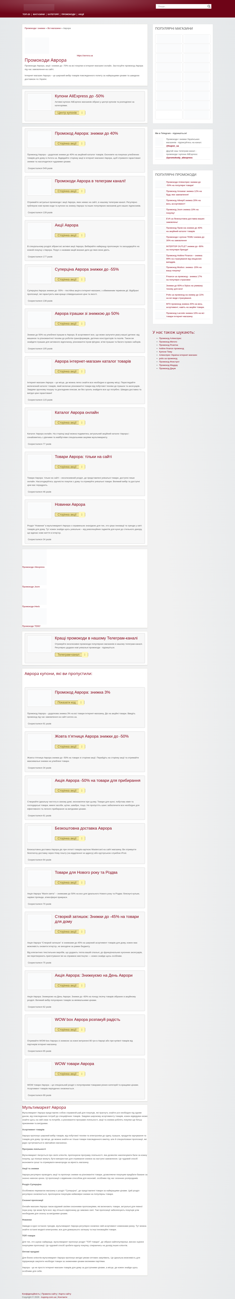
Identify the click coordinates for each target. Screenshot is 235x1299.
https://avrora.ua (85, 55)
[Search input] (182, 6)
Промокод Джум (167, 368)
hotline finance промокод (171, 348)
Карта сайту (65, 1294)
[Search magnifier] (209, 6)
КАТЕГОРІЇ (53, 14)
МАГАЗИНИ (39, 14)
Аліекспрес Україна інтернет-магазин (178, 355)
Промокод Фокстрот (169, 361)
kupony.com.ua (48, 1297)
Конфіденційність (31, 1294)
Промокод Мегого (168, 341)
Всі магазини (54, 28)
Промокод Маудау (168, 365)
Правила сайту (49, 1294)
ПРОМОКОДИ (68, 14)
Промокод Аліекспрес (170, 338)
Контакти (62, 1297)
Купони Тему (165, 351)
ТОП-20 (26, 14)
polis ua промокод (168, 358)
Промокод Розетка (168, 345)
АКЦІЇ (81, 14)
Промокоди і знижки (35, 28)
